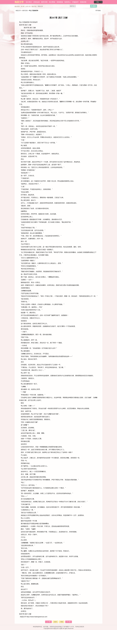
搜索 (93, 6)
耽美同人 (68, 2)
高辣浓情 (83, 2)
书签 (61, 622)
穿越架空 (75, 2)
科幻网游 (52, 2)
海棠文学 (18, 10)
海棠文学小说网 (57, 628)
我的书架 (34, 6)
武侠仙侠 (36, 2)
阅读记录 (40, 6)
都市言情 (44, 2)
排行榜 (22, 6)
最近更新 (17, 6)
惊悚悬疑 (60, 2)
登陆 (97, 2)
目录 (55, 622)
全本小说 (28, 6)
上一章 (48, 622)
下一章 (68, 622)
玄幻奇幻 (29, 2)
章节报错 (98, 10)
